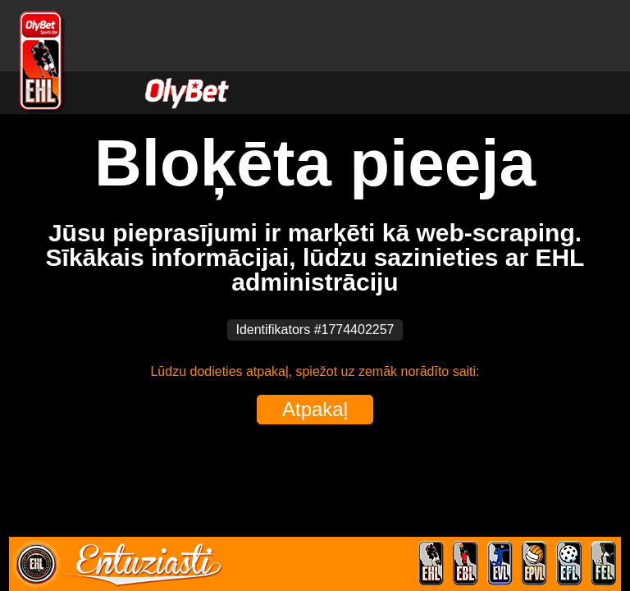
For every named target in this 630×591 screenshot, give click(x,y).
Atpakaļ (315, 409)
